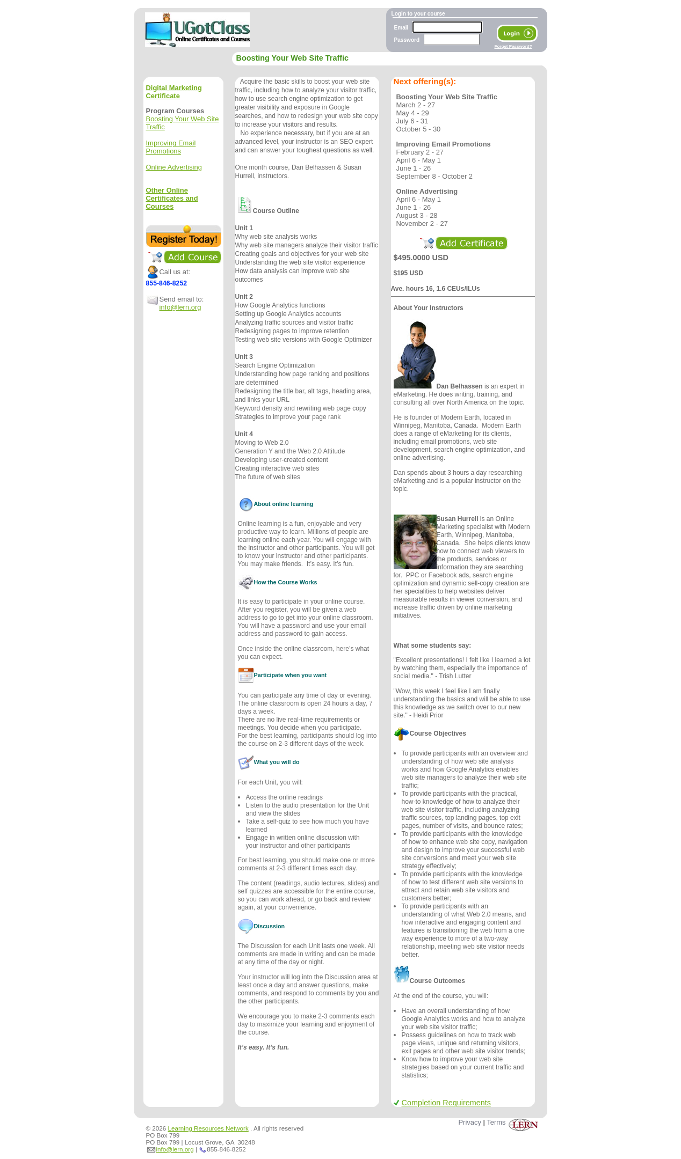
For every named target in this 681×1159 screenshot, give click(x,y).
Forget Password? (513, 46)
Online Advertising (174, 167)
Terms (496, 1122)
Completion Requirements (442, 1102)
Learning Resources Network (208, 1128)
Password (407, 40)
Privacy (469, 1122)
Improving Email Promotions (171, 147)
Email (401, 28)
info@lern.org (180, 307)
